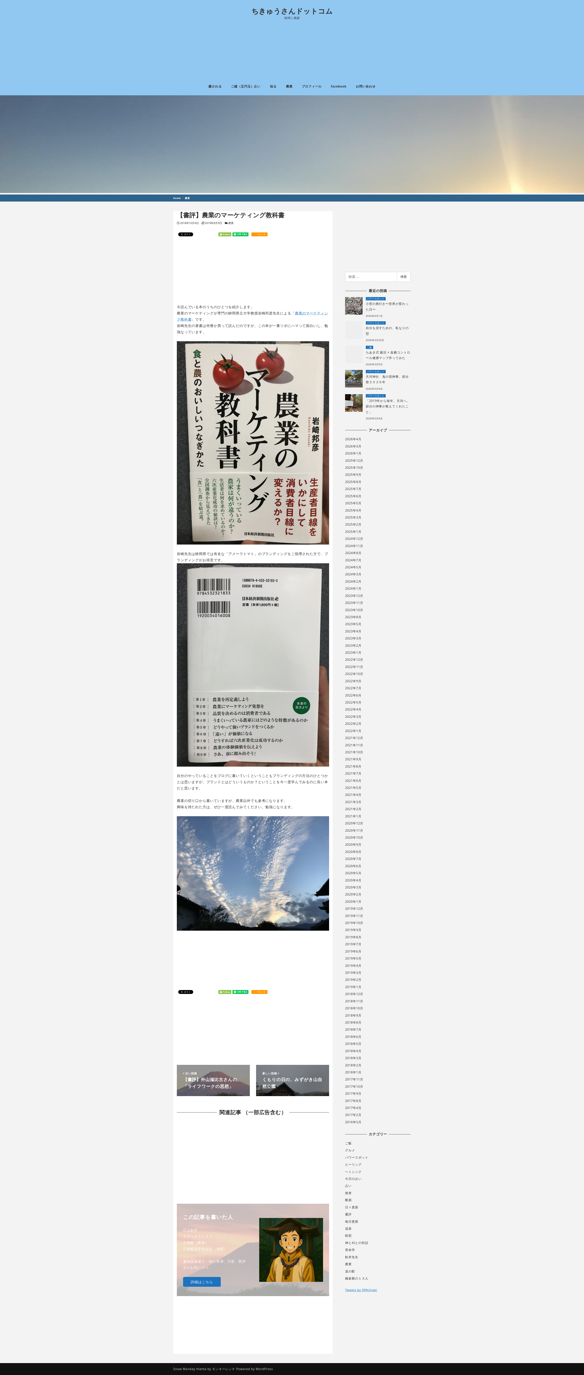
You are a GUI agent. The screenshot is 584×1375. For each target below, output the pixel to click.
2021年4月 (353, 795)
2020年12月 (354, 823)
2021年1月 (353, 816)
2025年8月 (353, 482)
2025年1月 (353, 531)
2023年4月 (353, 631)
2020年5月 (353, 873)
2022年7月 (353, 688)
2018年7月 (353, 1029)
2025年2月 (353, 524)
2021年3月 (353, 802)
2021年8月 (353, 766)
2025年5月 (353, 503)
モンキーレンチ (223, 1369)
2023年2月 (353, 645)
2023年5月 (353, 624)
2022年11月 (354, 667)
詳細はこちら (202, 1281)
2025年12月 (354, 460)
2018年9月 (353, 1015)
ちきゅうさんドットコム (292, 11)
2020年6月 (353, 866)
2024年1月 (353, 588)
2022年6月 (353, 695)
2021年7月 (353, 773)
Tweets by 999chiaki (361, 1290)
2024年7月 (353, 560)
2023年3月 (353, 638)
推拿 (348, 1193)
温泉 (348, 1228)
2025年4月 (353, 510)
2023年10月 (354, 610)
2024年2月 (353, 581)
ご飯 (348, 1143)
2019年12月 (354, 908)
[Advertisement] (292, 48)
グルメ (350, 1150)
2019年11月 (354, 916)
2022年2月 (353, 723)
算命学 (350, 1250)
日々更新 (351, 1207)
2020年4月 (353, 880)
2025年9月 (353, 474)
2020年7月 (353, 859)
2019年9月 (353, 930)
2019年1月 (353, 987)
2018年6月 (353, 1037)
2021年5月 (353, 788)
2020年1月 (353, 901)
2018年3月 (353, 1058)
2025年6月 (353, 496)
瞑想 (348, 1235)
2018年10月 (354, 1008)
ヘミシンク (353, 1172)
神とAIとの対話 (356, 1243)
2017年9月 (353, 1093)
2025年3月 (353, 517)
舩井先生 (351, 1257)
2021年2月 (353, 809)
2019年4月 (353, 965)
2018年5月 (353, 1044)
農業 (231, 223)
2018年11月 (354, 1001)
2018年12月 (354, 994)
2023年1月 (353, 652)
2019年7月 (353, 944)
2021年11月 (354, 745)
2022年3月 (353, 716)
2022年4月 (353, 709)
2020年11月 (354, 830)
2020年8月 (353, 852)
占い (348, 1186)
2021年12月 (354, 738)
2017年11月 (354, 1079)
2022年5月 (353, 702)
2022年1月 (353, 731)
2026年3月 (353, 446)
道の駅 (350, 1271)
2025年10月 (354, 467)
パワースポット (356, 1157)
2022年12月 (354, 659)
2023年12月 (354, 596)
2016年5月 (353, 1122)
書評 (348, 1214)
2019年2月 (353, 980)
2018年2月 (353, 1065)
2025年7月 (353, 489)
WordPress (264, 1369)
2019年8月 (353, 937)
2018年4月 (353, 1051)
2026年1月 (353, 453)
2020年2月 (353, 894)
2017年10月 (354, 1086)
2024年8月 (353, 553)
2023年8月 (353, 617)
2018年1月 (353, 1072)
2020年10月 (354, 837)
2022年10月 (354, 674)
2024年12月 (354, 539)
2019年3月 (353, 973)
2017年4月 (353, 1108)
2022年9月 (353, 681)
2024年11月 (354, 546)
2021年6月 (353, 781)
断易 (348, 1200)
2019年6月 (353, 951)
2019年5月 (353, 958)
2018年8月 (353, 1022)
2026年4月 (353, 439)
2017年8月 (353, 1101)
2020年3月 (353, 887)
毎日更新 (351, 1221)
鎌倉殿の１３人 (356, 1278)
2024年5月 (353, 567)
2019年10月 (354, 923)
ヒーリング (353, 1164)
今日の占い (353, 1179)
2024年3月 (353, 574)
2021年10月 (354, 752)
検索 (404, 276)
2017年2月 (353, 1115)
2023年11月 (354, 603)
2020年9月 (353, 844)
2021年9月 (353, 759)
